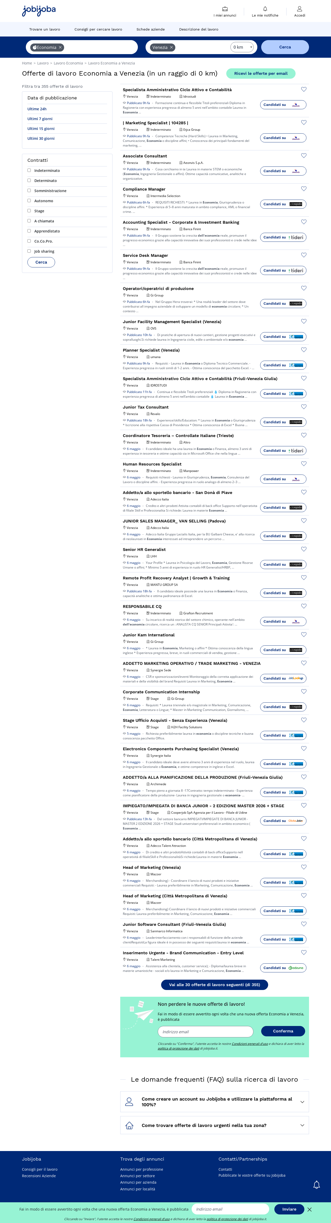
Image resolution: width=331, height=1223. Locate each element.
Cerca (41, 262)
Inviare (289, 1209)
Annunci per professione (141, 1169)
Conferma (283, 1031)
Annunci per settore (137, 1175)
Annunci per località (137, 1188)
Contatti (225, 1169)
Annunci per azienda (138, 1182)
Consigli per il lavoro (39, 1169)
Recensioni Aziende (39, 1175)
